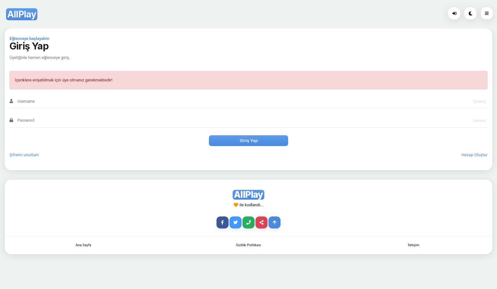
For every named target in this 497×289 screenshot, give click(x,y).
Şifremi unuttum (24, 154)
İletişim (413, 245)
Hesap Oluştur (474, 154)
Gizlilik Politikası (248, 245)
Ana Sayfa (83, 245)
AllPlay (21, 14)
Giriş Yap (249, 140)
